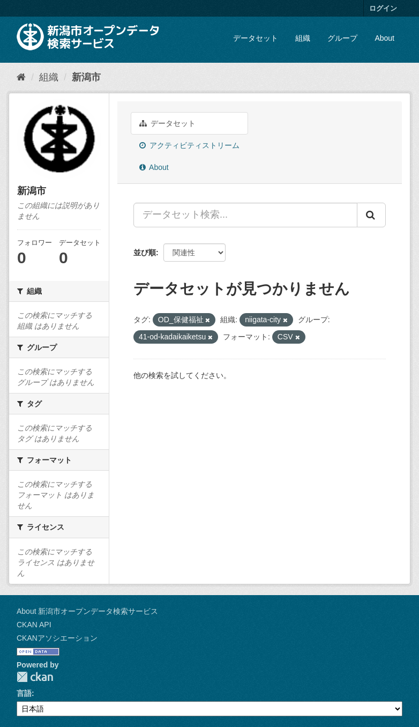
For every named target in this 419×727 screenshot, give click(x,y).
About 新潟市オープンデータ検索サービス (87, 611)
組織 (302, 38)
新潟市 (86, 77)
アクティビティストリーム (189, 145)
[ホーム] (21, 77)
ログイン (383, 8)
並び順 (144, 252)
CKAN (35, 677)
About (384, 38)
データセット (255, 38)
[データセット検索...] (245, 215)
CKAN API (34, 624)
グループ (342, 38)
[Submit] (371, 215)
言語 (24, 693)
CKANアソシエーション (57, 638)
